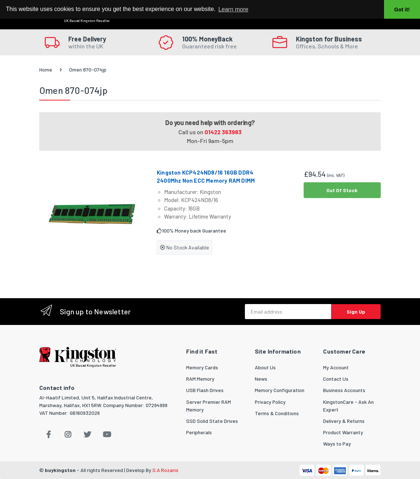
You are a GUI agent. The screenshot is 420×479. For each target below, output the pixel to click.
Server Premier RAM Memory (208, 406)
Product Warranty (343, 432)
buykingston (60, 470)
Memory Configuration (279, 390)
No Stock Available (184, 247)
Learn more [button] (233, 9)
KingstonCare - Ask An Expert (348, 406)
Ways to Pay (337, 443)
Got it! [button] (402, 9)
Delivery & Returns (344, 421)
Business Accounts (344, 390)
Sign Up (356, 311)
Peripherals (199, 432)
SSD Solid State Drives (212, 421)
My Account (336, 367)
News (261, 379)
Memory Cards (202, 367)
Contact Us (335, 379)
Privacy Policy (270, 402)
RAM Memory (200, 379)
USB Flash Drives (205, 390)
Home (45, 69)
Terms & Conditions (277, 413)
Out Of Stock (342, 190)
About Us (265, 367)
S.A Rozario (165, 470)
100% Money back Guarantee (191, 230)
